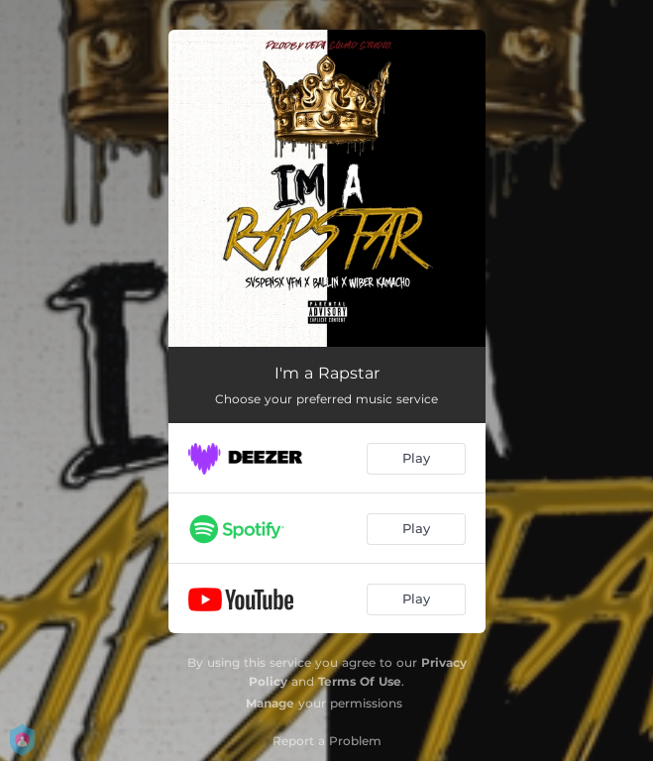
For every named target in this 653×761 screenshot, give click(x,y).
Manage (270, 703)
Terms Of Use (359, 681)
